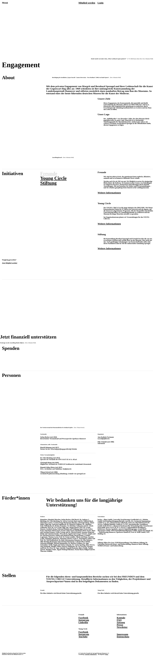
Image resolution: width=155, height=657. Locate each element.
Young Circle (53, 178)
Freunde (48, 173)
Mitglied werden (86, 3)
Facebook (83, 617)
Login (100, 2)
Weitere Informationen (109, 192)
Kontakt (121, 617)
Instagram (83, 620)
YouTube (82, 636)
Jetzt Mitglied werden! (9, 263)
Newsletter (122, 627)
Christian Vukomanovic (91, 654)
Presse (120, 624)
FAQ (119, 620)
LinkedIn (83, 622)
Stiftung (48, 183)
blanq (106, 654)
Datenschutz (123, 636)
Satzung (121, 622)
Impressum (122, 634)
